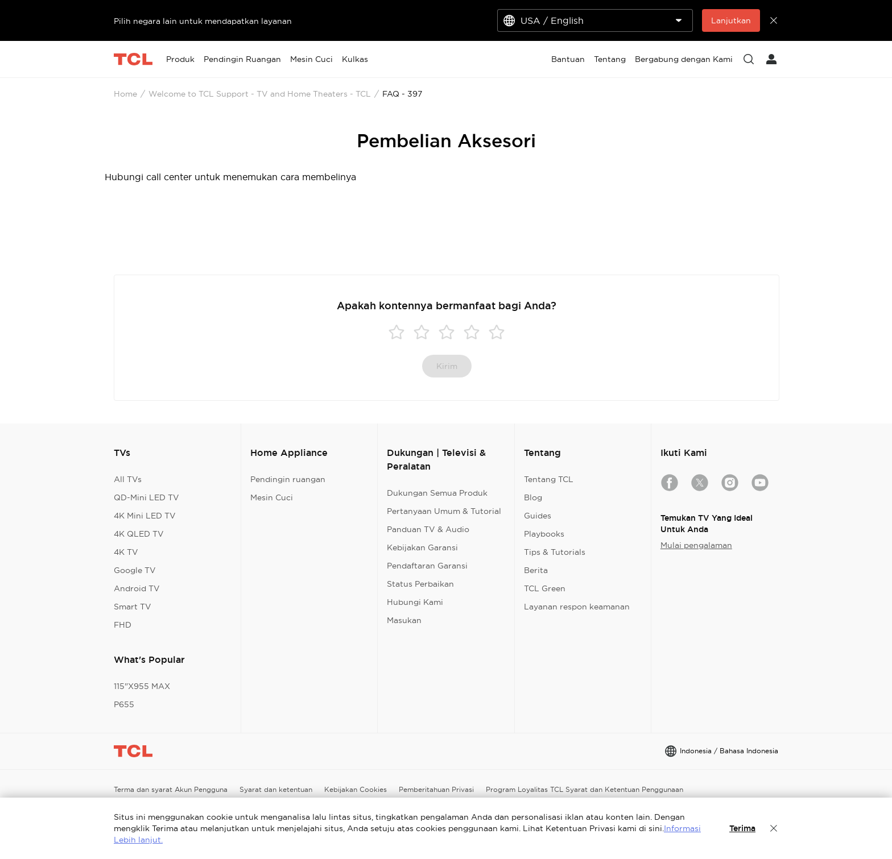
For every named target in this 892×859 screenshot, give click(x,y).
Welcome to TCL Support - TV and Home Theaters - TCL (259, 94)
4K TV (126, 552)
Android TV (137, 588)
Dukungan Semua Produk (437, 493)
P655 (124, 704)
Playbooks (544, 534)
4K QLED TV (139, 534)
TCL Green (544, 588)
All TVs (128, 479)
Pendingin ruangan (287, 479)
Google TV (135, 570)
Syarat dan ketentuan (275, 789)
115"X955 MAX (142, 686)
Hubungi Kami (415, 602)
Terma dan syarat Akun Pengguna (171, 789)
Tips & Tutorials (554, 552)
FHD (122, 625)
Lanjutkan (731, 20)
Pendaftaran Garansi (427, 566)
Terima (742, 828)
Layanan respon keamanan (577, 606)
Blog (533, 497)
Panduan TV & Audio (428, 529)
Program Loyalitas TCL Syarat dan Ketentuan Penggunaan (584, 789)
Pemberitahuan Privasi (436, 789)
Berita (536, 570)
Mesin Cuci (271, 497)
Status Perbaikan (420, 584)
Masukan (404, 620)
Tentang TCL (548, 479)
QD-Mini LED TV (146, 497)
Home (125, 94)
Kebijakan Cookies (355, 789)
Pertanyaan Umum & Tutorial (444, 511)
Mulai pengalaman (696, 545)
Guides (537, 516)
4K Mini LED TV (145, 516)
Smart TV (132, 606)
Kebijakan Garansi (422, 547)
